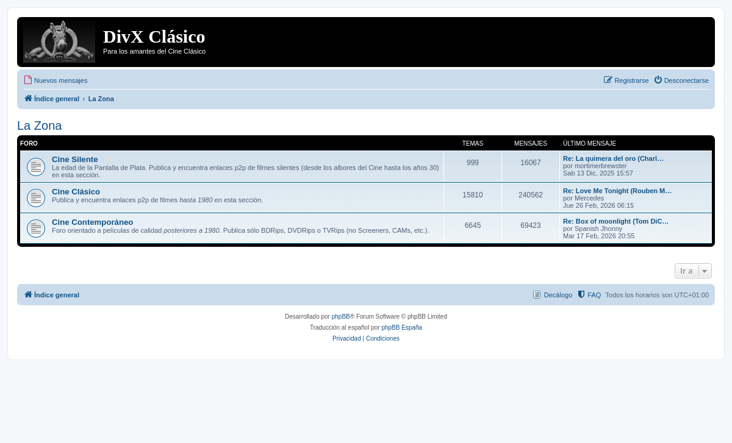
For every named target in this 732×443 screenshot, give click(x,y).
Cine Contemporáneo (92, 222)
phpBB (341, 316)
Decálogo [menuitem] (558, 295)
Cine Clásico (76, 191)
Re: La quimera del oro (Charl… (613, 158)
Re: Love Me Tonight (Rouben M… (617, 190)
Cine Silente (75, 159)
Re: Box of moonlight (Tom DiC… (616, 221)
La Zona (39, 125)
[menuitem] (55, 80)
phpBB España (401, 327)
